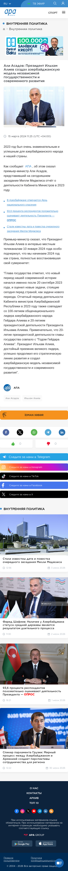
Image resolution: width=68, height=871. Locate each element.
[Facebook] (17, 811)
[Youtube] (34, 811)
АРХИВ (34, 797)
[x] (28, 811)
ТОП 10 (34, 802)
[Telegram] (40, 811)
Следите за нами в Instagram (22, 467)
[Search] (55, 3)
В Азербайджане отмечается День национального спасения (27, 202)
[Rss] (51, 811)
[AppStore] (46, 843)
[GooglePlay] (22, 843)
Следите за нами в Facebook (22, 485)
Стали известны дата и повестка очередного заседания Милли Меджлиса (33, 229)
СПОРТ (52, 12)
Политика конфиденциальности (43, 859)
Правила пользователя (11, 859)
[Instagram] (22, 811)
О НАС (34, 788)
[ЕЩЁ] (62, 12)
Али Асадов (12, 398)
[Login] (63, 3)
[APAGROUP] (34, 835)
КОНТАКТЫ (34, 793)
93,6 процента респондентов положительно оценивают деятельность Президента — (32, 216)
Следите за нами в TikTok (20, 476)
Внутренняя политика (25, 29)
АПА (28, 166)
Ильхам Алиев (32, 398)
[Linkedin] (45, 811)
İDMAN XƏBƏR (22, 415)
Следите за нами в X (17, 494)
